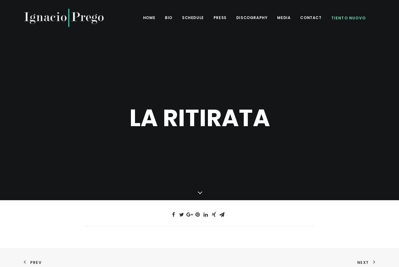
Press (220, 17)
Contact (310, 17)
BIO (168, 17)
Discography (252, 17)
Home (149, 17)
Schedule (193, 17)
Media (284, 17)
